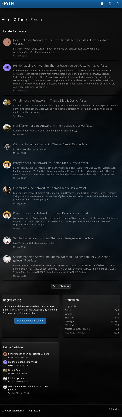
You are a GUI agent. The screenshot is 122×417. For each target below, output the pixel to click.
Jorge (10, 357)
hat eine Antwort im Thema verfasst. (60, 42)
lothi (116, 332)
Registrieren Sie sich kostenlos (26, 309)
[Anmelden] (110, 4)
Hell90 (11, 365)
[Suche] (102, 4)
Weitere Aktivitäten (61, 286)
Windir (11, 373)
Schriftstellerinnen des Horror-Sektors (28, 353)
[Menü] (118, 4)
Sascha (11, 381)
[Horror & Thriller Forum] (7, 4)
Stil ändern (114, 409)
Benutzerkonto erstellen (30, 320)
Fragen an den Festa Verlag (22, 361)
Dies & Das (14, 370)
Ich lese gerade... (17, 378)
